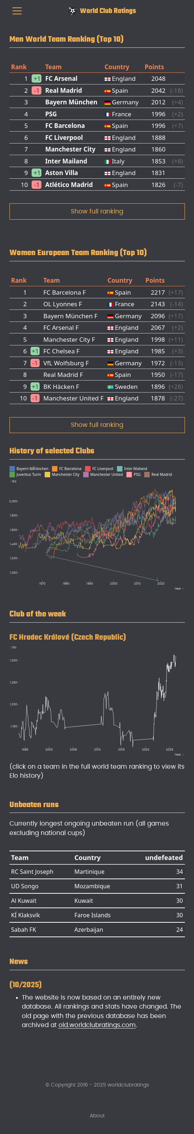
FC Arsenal (61, 78)
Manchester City (70, 149)
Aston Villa (61, 173)
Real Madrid (63, 90)
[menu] (17, 11)
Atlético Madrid (69, 184)
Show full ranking (97, 211)
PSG (51, 114)
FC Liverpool (64, 137)
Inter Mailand (66, 161)
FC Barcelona (65, 125)
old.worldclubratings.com (97, 1025)
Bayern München (71, 102)
